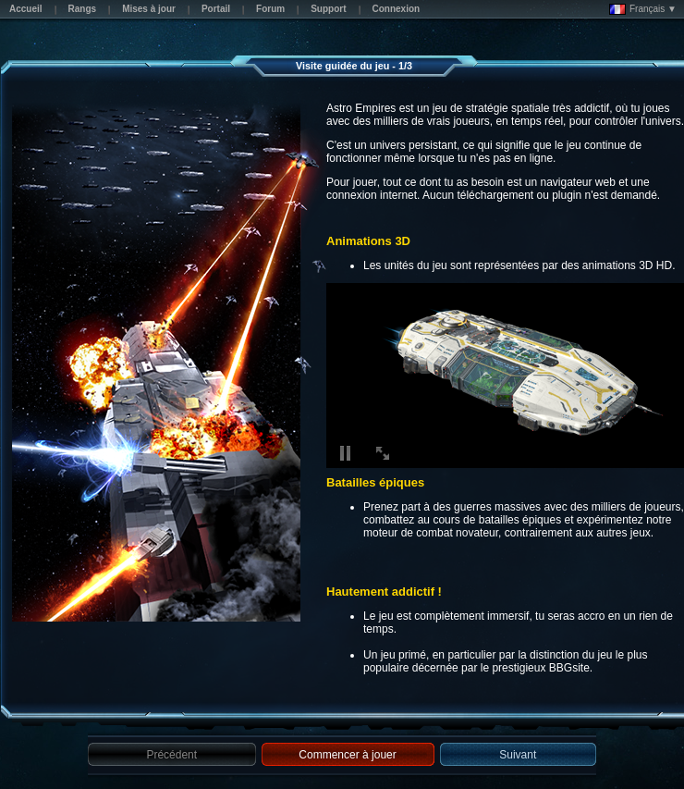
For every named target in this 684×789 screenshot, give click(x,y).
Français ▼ (643, 9)
